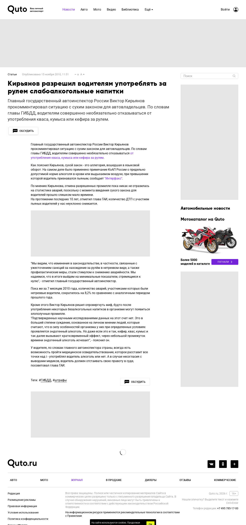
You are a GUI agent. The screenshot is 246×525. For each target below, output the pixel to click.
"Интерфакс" (113, 178)
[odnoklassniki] (223, 464)
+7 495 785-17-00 (227, 508)
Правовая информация (22, 506)
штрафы (61, 380)
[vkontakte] (211, 464)
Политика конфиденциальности (28, 518)
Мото (44, 480)
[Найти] (234, 76)
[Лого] (26, 9)
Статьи (12, 74)
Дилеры (150, 480)
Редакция (14, 493)
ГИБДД (46, 380)
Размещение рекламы (22, 499)
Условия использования (23, 512)
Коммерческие (225, 480)
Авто (13, 480)
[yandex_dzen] (234, 464)
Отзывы (185, 480)
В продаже (114, 480)
